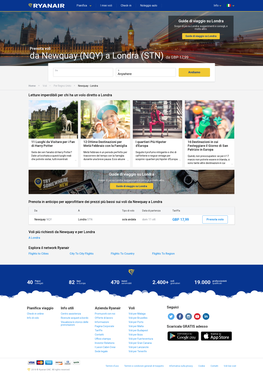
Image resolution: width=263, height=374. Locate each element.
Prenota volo (215, 219)
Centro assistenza (71, 313)
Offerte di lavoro (104, 317)
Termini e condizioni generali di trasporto (144, 366)
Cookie (201, 366)
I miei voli (106, 5)
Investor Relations (105, 343)
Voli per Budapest (138, 330)
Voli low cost (230, 366)
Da (56, 70)
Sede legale (101, 351)
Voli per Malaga (137, 313)
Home (32, 85)
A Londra (34, 237)
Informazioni (102, 322)
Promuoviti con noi (105, 313)
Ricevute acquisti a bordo (74, 317)
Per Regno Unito (62, 85)
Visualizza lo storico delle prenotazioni (74, 323)
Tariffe (98, 330)
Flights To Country (122, 253)
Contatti (99, 334)
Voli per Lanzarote (139, 347)
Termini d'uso (112, 366)
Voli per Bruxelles (138, 317)
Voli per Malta (136, 326)
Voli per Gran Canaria (140, 343)
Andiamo (194, 72)
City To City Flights (82, 253)
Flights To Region (163, 253)
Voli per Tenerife (138, 351)
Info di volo (33, 317)
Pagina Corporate (104, 326)
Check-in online (35, 313)
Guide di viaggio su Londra (200, 36)
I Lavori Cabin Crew (105, 347)
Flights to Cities (39, 253)
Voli (45, 85)
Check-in (126, 5)
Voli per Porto (136, 322)
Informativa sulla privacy (181, 366)
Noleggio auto (148, 5)
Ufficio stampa (103, 338)
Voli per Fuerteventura (141, 338)
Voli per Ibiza (136, 334)
